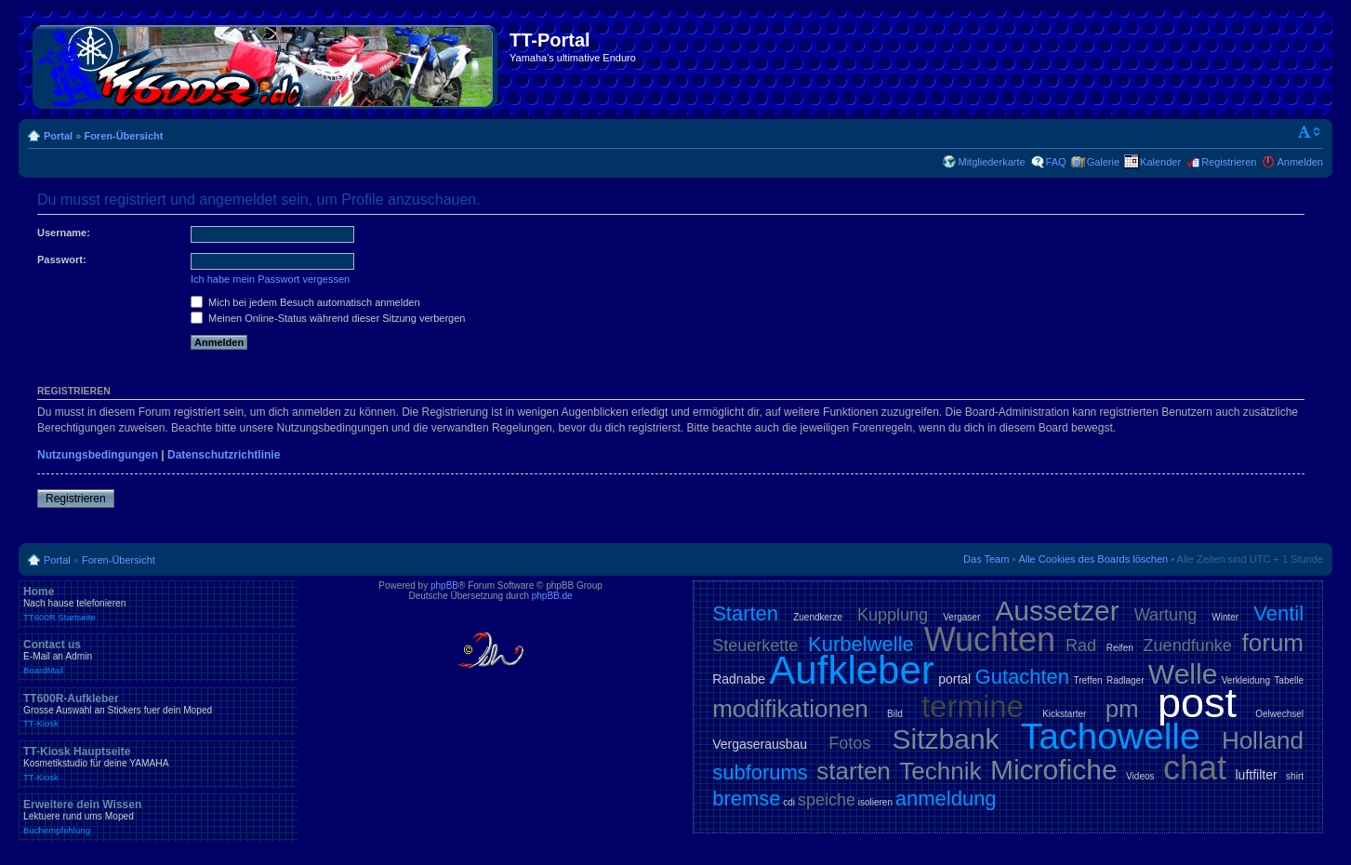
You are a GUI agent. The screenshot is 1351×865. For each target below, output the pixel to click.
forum (1273, 643)
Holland (1263, 740)
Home (158, 603)
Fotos (849, 743)
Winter (1225, 617)
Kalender (1160, 161)
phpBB (444, 585)
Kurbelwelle (861, 644)
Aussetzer (1057, 610)
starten (853, 771)
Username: (63, 232)
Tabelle (1289, 680)
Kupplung (892, 615)
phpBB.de (552, 596)
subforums (760, 772)
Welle (1182, 674)
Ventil (1278, 613)
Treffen (1087, 680)
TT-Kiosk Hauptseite (158, 763)
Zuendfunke (1188, 645)
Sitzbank (946, 739)
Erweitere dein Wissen (158, 816)
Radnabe (738, 679)
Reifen (1119, 648)
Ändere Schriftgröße (1309, 132)
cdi (789, 802)
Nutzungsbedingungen (97, 454)
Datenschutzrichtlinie (223, 454)
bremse (746, 798)
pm (1122, 709)
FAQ (1056, 161)
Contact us (158, 656)
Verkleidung (1246, 680)
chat (1194, 768)
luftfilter (1257, 774)
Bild (895, 714)
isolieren (875, 802)
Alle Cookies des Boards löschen (1093, 559)
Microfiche (1054, 769)
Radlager (1125, 680)
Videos (1140, 776)
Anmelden (1300, 161)
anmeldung (946, 798)
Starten (745, 613)
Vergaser (961, 617)
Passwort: (61, 259)
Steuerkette (755, 645)
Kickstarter (1064, 714)
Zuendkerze (817, 617)
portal (954, 679)
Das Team (986, 559)
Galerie (1103, 161)
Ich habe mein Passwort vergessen (270, 279)
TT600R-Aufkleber (158, 710)
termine (972, 706)
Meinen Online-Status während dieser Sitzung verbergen (328, 318)
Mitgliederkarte (991, 161)
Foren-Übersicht (123, 135)
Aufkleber (851, 670)
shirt (1295, 776)
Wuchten (989, 639)
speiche (826, 800)
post (1197, 702)
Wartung (1165, 615)
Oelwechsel (1279, 714)
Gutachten (1022, 676)
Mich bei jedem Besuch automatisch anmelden (305, 302)
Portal (58, 135)
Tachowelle (1110, 736)
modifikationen (790, 709)
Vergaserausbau (759, 744)
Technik (940, 771)
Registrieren (1228, 161)
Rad (1081, 645)
